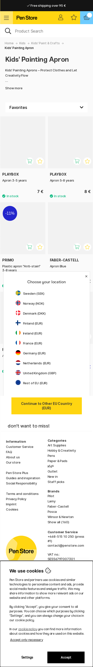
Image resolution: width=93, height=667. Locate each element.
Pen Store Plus (17, 473)
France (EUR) (29, 343)
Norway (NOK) (30, 303)
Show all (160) (58, 522)
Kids (22, 43)
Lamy (52, 501)
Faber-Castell (58, 506)
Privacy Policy (16, 499)
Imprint (11, 504)
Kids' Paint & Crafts (45, 43)
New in (53, 476)
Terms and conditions (22, 494)
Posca (52, 512)
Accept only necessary (26, 640)
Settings (27, 657)
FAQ (9, 452)
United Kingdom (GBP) (36, 373)
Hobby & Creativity (62, 450)
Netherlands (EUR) (33, 363)
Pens (51, 456)
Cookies (12, 509)
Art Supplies (57, 445)
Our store (13, 462)
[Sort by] (46, 107)
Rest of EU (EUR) (32, 383)
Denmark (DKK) (31, 313)
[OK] (46, 30)
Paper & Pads (57, 461)
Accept (66, 657)
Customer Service (19, 447)
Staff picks (56, 482)
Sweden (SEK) (30, 293)
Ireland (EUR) (29, 333)
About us (13, 457)
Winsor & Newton (61, 517)
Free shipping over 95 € (46, 5)
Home (9, 43)
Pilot (51, 496)
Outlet (53, 471)
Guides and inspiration (23, 478)
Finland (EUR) (29, 323)
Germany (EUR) (31, 353)
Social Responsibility (21, 483)
